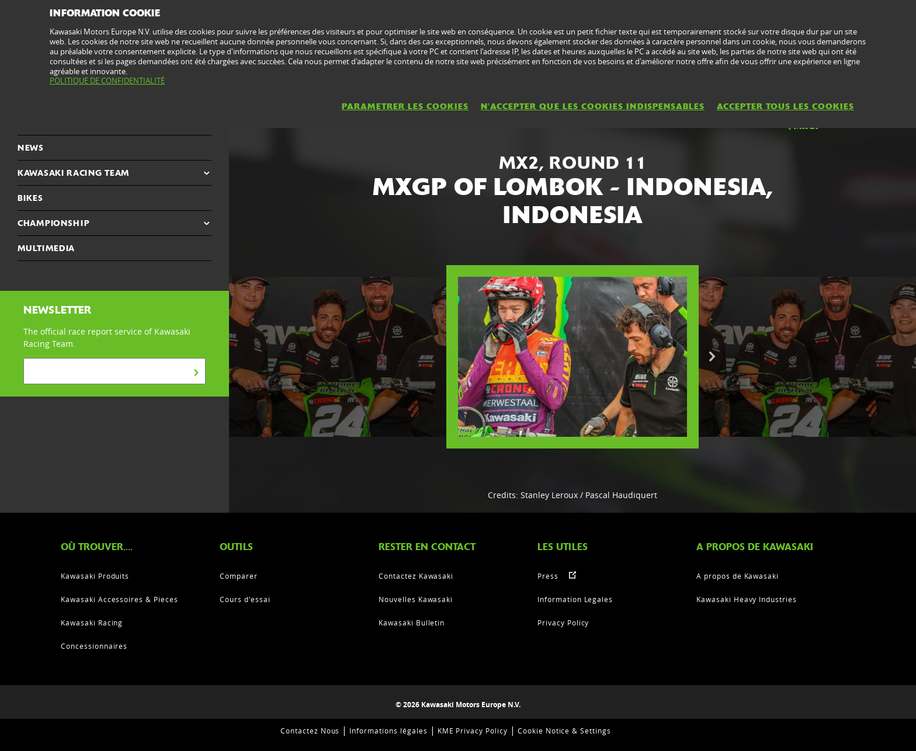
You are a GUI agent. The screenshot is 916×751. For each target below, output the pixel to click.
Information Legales (575, 599)
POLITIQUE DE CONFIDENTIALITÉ (107, 80)
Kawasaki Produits (95, 575)
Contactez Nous (309, 730)
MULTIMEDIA (46, 248)
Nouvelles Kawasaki (416, 599)
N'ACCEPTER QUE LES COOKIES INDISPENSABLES (593, 106)
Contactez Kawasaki (416, 575)
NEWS (31, 147)
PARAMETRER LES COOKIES (405, 106)
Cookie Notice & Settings (564, 730)
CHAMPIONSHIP (53, 223)
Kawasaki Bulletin (412, 622)
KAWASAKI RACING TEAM (73, 173)
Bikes (30, 198)
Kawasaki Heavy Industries (746, 599)
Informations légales (388, 730)
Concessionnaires (94, 646)
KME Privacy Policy (473, 730)
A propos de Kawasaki (737, 575)
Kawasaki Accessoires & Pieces (119, 599)
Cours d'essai (245, 599)
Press (547, 575)
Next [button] (712, 356)
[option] (572, 357)
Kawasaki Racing (92, 622)
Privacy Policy (563, 622)
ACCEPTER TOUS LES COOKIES (785, 106)
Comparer (239, 575)
